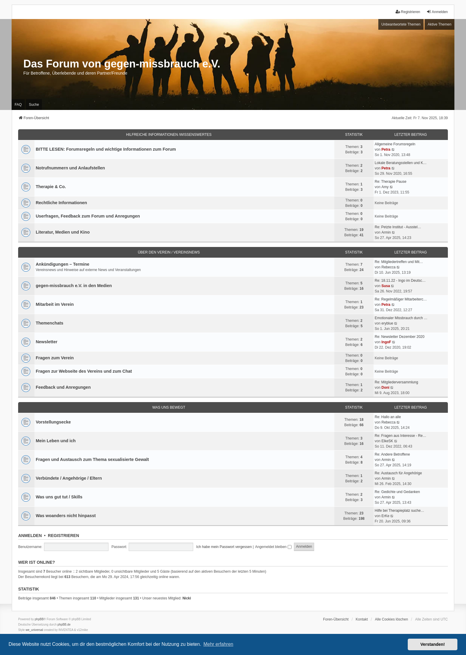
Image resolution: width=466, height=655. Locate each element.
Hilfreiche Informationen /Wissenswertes (169, 135)
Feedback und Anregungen (63, 387)
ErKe (385, 516)
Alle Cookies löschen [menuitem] (391, 619)
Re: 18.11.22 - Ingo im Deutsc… (400, 280)
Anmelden (30, 535)
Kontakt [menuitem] (362, 619)
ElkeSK (387, 441)
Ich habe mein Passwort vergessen (224, 547)
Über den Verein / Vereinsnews (169, 252)
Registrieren (63, 535)
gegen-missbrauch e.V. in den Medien (74, 285)
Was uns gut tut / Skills (59, 497)
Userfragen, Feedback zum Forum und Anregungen (88, 216)
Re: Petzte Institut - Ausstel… (398, 227)
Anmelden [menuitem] (437, 12)
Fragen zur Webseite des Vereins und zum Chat (84, 371)
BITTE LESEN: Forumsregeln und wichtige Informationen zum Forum (106, 149)
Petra (385, 149)
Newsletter (46, 341)
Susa (385, 286)
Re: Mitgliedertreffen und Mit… (399, 262)
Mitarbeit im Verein (55, 304)
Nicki (186, 598)
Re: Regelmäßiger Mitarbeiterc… (401, 299)
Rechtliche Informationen (61, 202)
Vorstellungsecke (53, 422)
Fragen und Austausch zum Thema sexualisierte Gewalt (92, 459)
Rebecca (388, 267)
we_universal (34, 630)
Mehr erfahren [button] (218, 644)
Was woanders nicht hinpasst (66, 515)
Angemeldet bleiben (273, 547)
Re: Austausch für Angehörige (398, 473)
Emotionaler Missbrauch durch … (401, 318)
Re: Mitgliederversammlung (396, 382)
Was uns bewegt (168, 407)
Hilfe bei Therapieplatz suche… (399, 510)
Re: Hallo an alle (388, 417)
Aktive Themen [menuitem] (439, 24)
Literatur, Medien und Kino (63, 232)
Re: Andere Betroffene (392, 454)
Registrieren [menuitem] (408, 12)
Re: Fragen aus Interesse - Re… (400, 436)
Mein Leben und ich (55, 440)
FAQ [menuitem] (18, 105)
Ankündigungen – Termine (62, 264)
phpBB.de (64, 624)
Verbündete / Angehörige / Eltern (69, 478)
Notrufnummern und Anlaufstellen (70, 168)
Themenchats (49, 323)
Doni (385, 387)
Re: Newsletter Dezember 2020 (399, 337)
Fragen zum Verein (55, 357)
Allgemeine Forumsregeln (395, 144)
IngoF (386, 342)
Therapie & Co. (51, 186)
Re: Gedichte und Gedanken (397, 492)
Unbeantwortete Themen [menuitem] (401, 24)
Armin (386, 232)
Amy (384, 187)
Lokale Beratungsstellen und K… (401, 163)
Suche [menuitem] (34, 105)
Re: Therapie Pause (391, 182)
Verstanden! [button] (433, 644)
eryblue (387, 323)
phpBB (39, 619)
